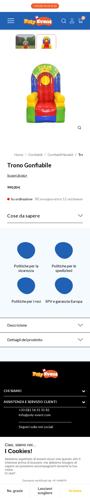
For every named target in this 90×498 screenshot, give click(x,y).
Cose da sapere (23, 215)
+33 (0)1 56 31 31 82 (45, 5)
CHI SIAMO (13, 391)
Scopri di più (16, 175)
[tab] (45, 325)
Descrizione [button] (17, 325)
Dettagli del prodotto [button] (24, 339)
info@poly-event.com (35, 415)
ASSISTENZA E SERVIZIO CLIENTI (30, 402)
